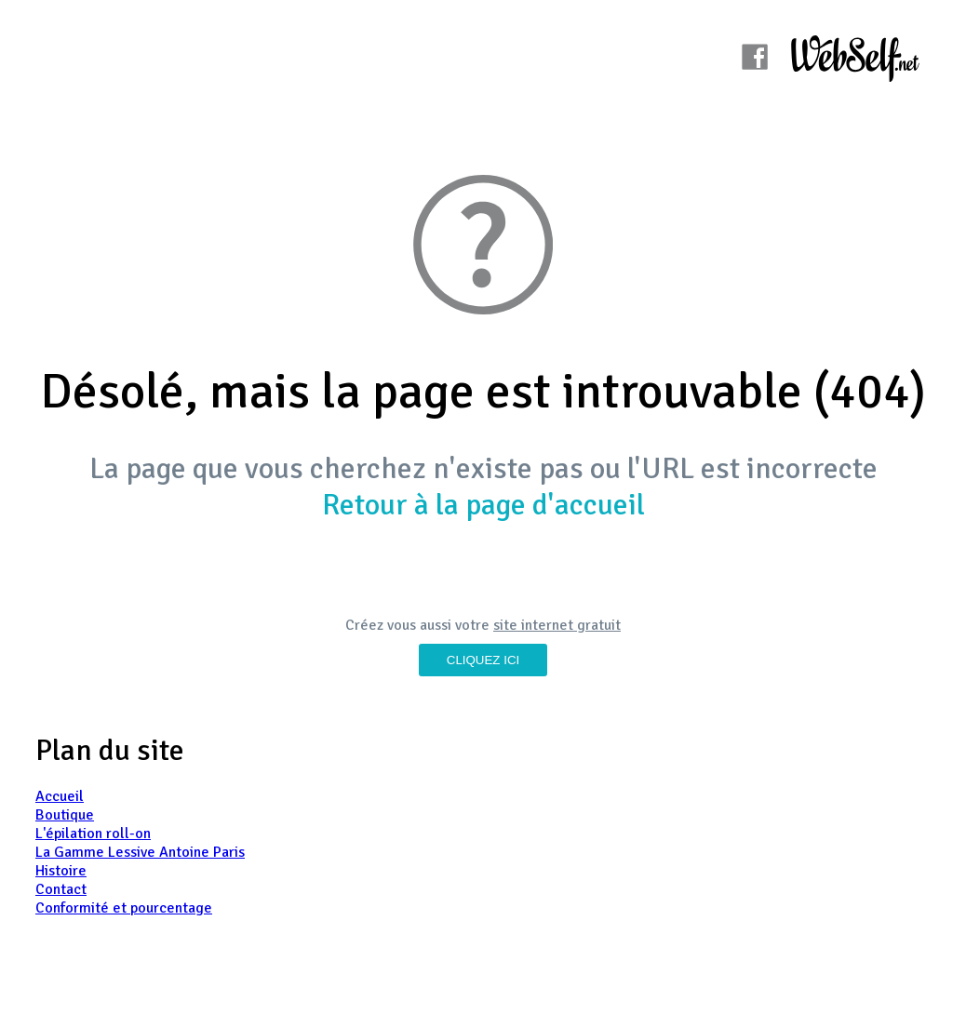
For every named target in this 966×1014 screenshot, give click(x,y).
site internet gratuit (557, 625)
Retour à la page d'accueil (483, 505)
